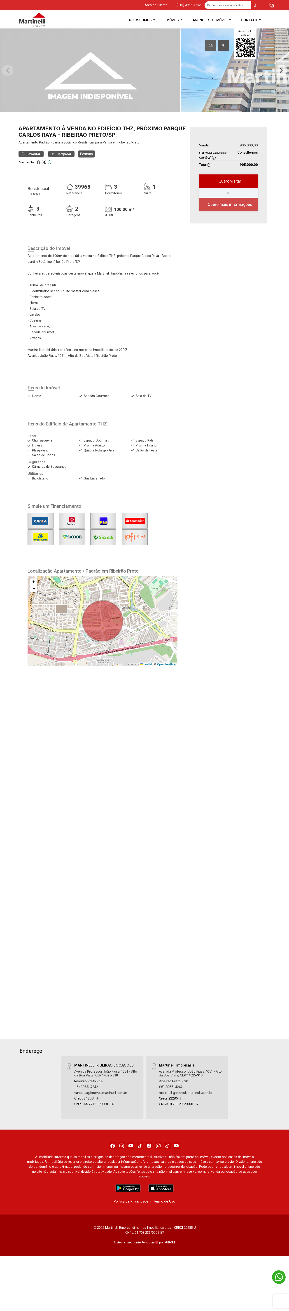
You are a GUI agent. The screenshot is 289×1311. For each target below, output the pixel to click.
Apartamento (28, 172)
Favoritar (31, 183)
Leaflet (146, 693)
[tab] (210, 45)
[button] (271, 5)
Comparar (61, 183)
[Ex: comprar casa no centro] (228, 5)
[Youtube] (127, 1175)
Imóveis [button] (172, 20)
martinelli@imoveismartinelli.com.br (185, 1121)
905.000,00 (249, 174)
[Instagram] (116, 1175)
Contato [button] (249, 20)
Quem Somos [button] (141, 20)
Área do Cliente (156, 5)
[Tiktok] (138, 1175)
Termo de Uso (164, 1232)
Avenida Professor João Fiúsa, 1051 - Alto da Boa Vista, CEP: (105, 1102)
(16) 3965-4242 (86, 1116)
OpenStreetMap (166, 693)
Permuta (86, 183)
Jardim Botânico (65, 172)
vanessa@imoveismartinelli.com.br (100, 1121)
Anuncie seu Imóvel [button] (210, 20)
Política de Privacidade (131, 1232)
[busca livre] (254, 5)
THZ (102, 453)
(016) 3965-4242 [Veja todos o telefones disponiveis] (189, 5)
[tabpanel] (144, 84)
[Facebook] (105, 1175)
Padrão (44, 172)
